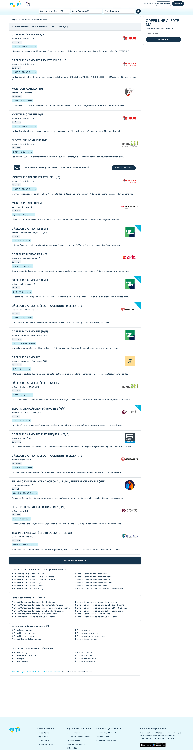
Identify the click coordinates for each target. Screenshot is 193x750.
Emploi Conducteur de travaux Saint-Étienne (97, 602)
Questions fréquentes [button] (106, 740)
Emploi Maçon (83, 630)
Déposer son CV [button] (103, 736)
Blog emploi (42, 736)
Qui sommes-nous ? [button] (76, 733)
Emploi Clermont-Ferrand (25, 655)
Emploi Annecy (20, 652)
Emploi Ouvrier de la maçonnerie (28, 639)
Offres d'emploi (44, 733)
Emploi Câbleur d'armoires (49, 672)
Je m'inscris (163, 39)
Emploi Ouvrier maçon (87, 639)
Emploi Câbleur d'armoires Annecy (29, 573)
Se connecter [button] (163, 3)
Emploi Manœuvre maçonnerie (91, 636)
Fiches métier (43, 740)
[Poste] (54, 11)
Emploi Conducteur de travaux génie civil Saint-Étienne (102, 608)
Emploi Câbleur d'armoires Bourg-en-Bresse (34, 576)
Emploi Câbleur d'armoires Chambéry (94, 576)
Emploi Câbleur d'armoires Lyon (28, 582)
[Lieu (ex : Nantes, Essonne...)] (86, 11)
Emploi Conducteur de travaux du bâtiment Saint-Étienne (40, 605)
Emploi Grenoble (84, 655)
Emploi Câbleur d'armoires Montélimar (94, 582)
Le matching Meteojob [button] (106, 733)
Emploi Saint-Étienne (86, 658)
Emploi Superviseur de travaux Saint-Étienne (97, 616)
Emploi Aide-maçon (23, 630)
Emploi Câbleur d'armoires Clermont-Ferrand (34, 579)
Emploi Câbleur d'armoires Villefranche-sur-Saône (100, 588)
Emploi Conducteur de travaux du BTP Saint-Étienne (100, 605)
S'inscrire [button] (178, 3)
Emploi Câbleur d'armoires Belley (92, 573)
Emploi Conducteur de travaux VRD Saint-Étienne (36, 613)
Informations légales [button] (76, 744)
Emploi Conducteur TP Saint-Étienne (93, 613)
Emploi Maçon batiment (24, 633)
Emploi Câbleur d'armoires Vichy (28, 588)
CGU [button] (69, 748)
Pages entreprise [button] (45, 744)
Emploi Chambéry (85, 652)
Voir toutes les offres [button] (75, 560)
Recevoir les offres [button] (123, 167)
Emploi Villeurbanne (86, 661)
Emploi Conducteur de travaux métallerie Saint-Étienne (39, 611)
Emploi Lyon (19, 658)
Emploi (22, 672)
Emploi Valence (21, 661)
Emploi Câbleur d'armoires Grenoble (93, 579)
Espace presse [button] (73, 740)
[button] (15, 730)
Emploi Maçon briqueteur (88, 633)
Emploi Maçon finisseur (24, 636)
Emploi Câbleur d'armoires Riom (28, 585)
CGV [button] (75, 748)
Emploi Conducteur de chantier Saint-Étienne (34, 602)
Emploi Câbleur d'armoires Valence (93, 585)
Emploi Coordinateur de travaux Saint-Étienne (34, 616)
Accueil (15, 672)
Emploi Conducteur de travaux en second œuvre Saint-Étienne (42, 608)
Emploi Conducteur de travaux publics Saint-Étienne (100, 611)
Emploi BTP (31, 672)
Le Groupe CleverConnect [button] (78, 736)
